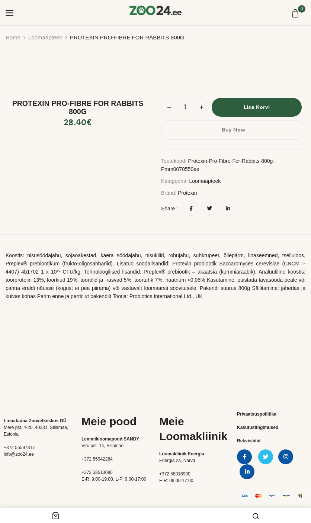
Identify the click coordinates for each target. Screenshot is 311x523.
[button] (296, 14)
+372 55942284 (97, 458)
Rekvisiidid (248, 440)
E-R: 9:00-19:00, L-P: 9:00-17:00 (113, 478)
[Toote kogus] (185, 107)
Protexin (187, 193)
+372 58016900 (174, 473)
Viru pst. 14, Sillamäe (102, 445)
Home (13, 37)
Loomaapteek (45, 37)
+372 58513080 (97, 472)
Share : (169, 208)
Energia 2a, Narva (177, 460)
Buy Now (233, 129)
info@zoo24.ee (19, 453)
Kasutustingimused (257, 427)
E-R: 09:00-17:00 (176, 480)
